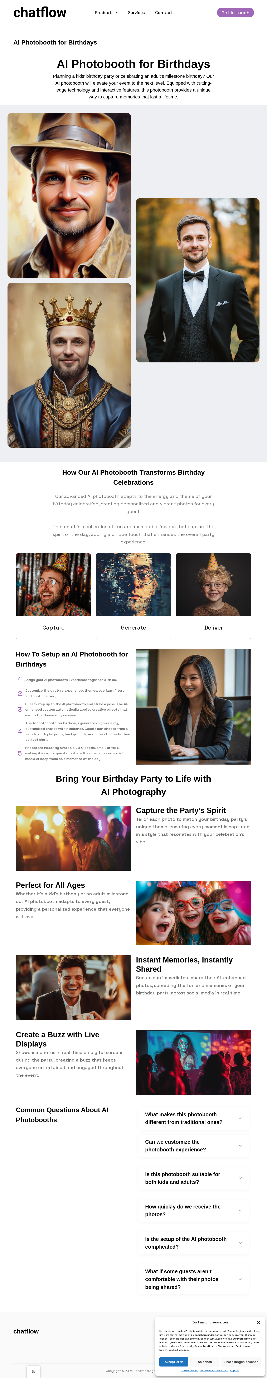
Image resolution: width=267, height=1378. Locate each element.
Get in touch (235, 12)
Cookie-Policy (189, 1370)
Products (107, 12)
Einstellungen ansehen (241, 1362)
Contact (163, 12)
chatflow (40, 12)
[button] (259, 1323)
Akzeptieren (174, 1362)
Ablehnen (205, 1362)
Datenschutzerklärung (214, 1370)
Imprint (234, 1370)
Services (136, 12)
